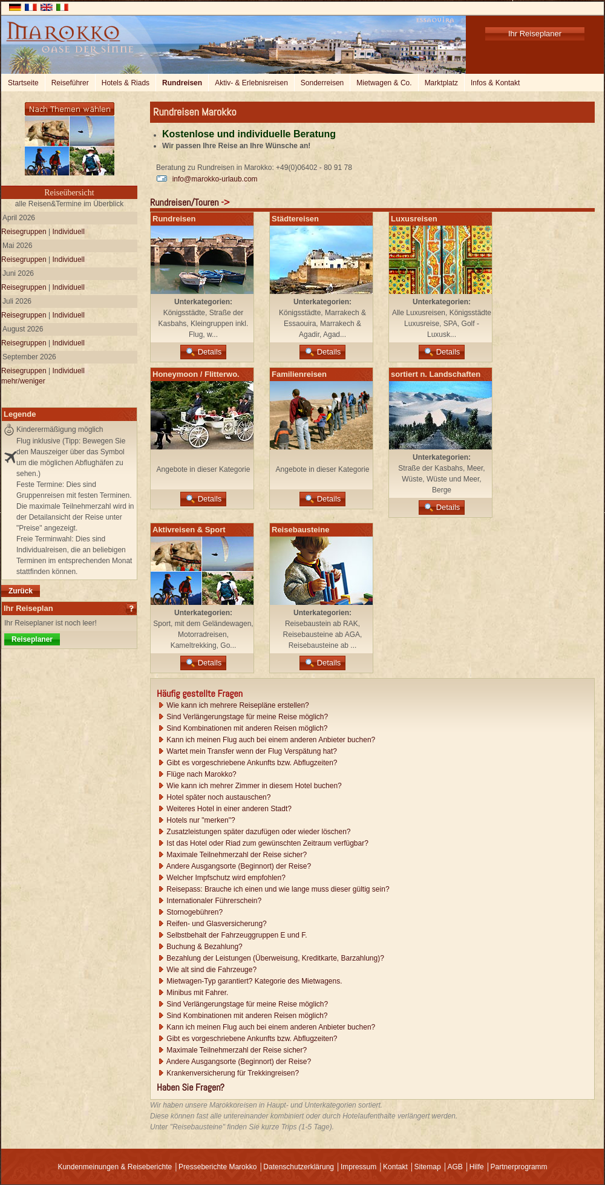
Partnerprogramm (519, 1167)
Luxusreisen (414, 218)
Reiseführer (70, 83)
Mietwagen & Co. (383, 83)
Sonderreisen (322, 83)
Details (203, 352)
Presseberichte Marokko (217, 1167)
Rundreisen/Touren (184, 202)
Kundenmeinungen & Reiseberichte (114, 1167)
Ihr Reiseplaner (534, 33)
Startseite (23, 83)
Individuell (69, 231)
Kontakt (395, 1167)
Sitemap (427, 1167)
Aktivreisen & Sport (189, 529)
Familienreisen (299, 374)
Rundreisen (182, 83)
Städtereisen (295, 218)
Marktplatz (441, 83)
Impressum (358, 1167)
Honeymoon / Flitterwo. (196, 374)
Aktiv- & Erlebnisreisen (251, 83)
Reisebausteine (300, 529)
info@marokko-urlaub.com (207, 179)
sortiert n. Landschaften (435, 374)
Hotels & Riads (125, 83)
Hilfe (476, 1167)
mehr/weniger (23, 381)
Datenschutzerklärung (298, 1167)
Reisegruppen (24, 231)
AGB (454, 1167)
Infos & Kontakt (495, 83)
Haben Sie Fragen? (190, 1087)
